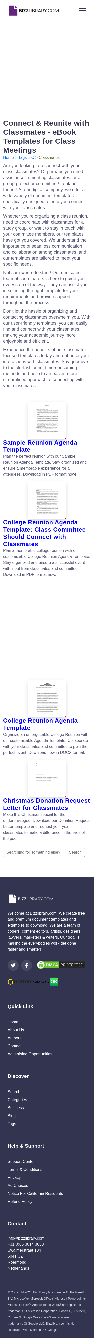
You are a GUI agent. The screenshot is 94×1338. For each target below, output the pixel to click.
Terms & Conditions (25, 1169)
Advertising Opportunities (30, 1054)
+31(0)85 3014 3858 (26, 1244)
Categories (17, 1100)
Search (75, 852)
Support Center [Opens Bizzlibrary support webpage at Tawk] (21, 1161)
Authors (14, 1038)
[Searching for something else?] (34, 852)
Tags (22, 157)
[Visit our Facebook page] (26, 965)
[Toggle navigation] (82, 10)
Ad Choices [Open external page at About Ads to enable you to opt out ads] (18, 1185)
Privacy (14, 1177)
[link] (13, 965)
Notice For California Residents (35, 1193)
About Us (16, 1030)
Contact (14, 1046)
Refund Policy (20, 1201)
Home (8, 157)
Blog (12, 1116)
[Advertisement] (47, 68)
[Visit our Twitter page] (13, 965)
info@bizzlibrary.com (26, 1238)
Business (16, 1108)
